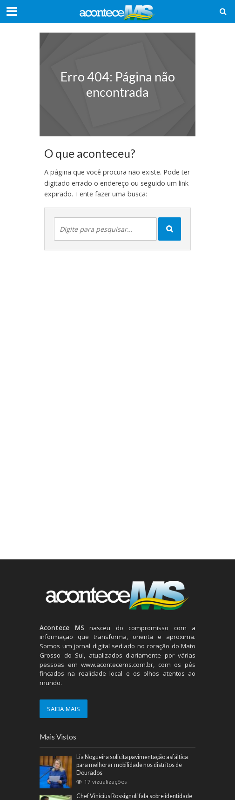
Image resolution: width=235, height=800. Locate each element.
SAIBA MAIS (63, 709)
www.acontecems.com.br (117, 664)
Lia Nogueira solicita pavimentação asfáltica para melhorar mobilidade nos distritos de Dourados (132, 764)
